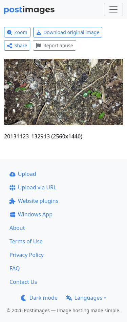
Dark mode (39, 297)
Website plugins (33, 201)
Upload (22, 174)
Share (17, 45)
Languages (84, 297)
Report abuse (54, 45)
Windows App (30, 214)
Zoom (17, 32)
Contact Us (23, 282)
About (17, 228)
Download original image (68, 32)
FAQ (14, 268)
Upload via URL (32, 187)
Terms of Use (26, 241)
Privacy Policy (26, 255)
